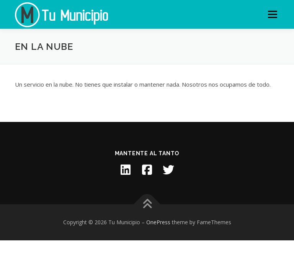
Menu (272, 14)
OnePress (158, 222)
